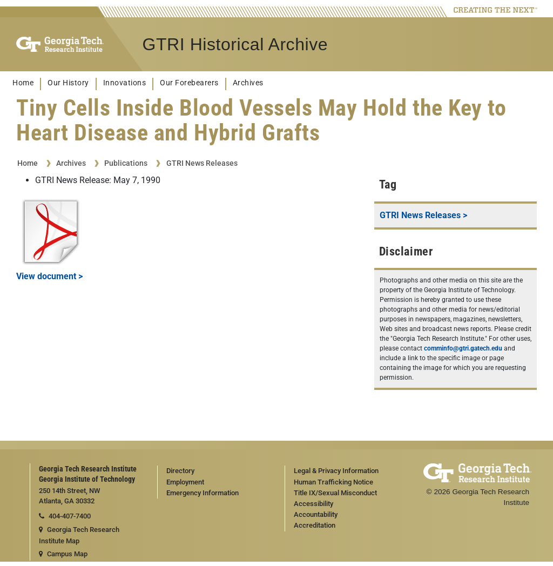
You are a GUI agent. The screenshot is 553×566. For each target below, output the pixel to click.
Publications (125, 163)
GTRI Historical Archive (235, 44)
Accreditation (314, 525)
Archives (248, 82)
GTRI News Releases (202, 163)
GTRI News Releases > (423, 215)
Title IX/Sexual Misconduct (335, 493)
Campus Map (63, 554)
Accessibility (313, 504)
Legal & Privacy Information (336, 471)
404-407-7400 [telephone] (65, 516)
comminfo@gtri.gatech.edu (463, 348)
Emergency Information (202, 493)
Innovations (124, 82)
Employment (185, 482)
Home (22, 82)
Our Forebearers (189, 82)
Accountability (316, 514)
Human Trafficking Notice (333, 482)
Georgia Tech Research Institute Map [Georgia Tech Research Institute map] (79, 535)
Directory (180, 471)
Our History (68, 82)
